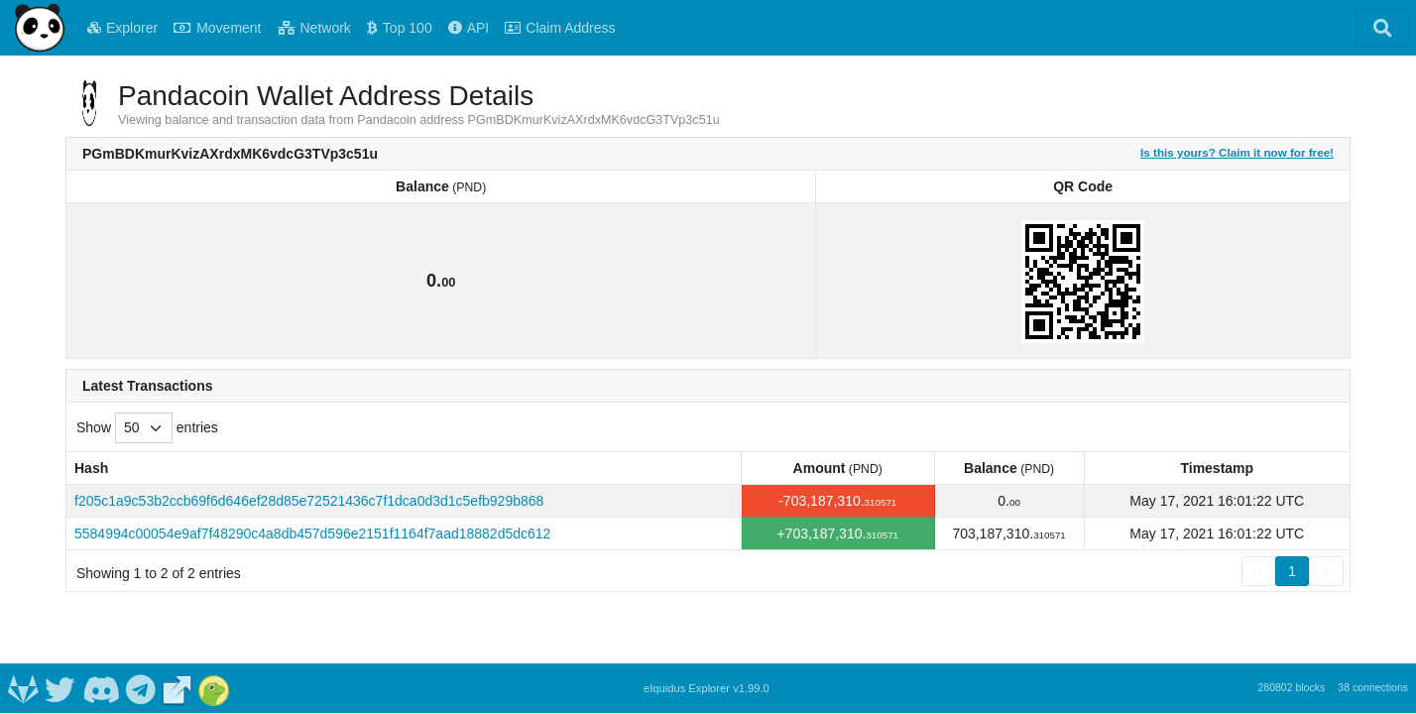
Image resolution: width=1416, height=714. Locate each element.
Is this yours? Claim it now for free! (1237, 152)
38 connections (1373, 687)
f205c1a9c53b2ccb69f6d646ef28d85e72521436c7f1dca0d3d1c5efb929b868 (308, 501)
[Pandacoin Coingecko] (214, 688)
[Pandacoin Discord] (100, 688)
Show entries (147, 428)
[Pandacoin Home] (39, 28)
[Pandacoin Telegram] (141, 688)
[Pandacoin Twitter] (60, 688)
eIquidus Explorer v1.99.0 (706, 688)
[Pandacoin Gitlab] (23, 688)
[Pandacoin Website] (177, 688)
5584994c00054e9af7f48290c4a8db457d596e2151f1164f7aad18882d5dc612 (312, 533)
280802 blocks (1291, 687)
